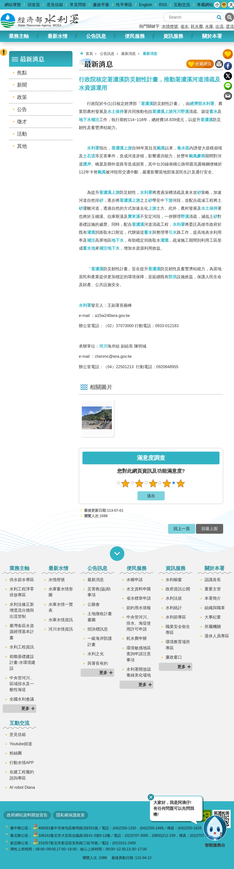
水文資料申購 (138, 589)
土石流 (89, 156)
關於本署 (212, 36)
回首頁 (34, 4)
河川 (177, 111)
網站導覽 (13, 4)
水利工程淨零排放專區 (22, 592)
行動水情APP (22, 762)
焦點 (22, 72)
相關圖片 (101, 387)
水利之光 (95, 654)
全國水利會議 (22, 699)
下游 (168, 200)
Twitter (228, 76)
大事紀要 (213, 617)
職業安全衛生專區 (178, 629)
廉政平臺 (101, 4)
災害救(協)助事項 (99, 592)
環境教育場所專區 (178, 645)
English (145, 4)
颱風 (161, 148)
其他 (22, 146)
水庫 (209, 26)
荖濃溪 (147, 103)
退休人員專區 (217, 636)
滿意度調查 (151, 458)
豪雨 (201, 156)
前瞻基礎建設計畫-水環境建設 (22, 662)
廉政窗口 (174, 657)
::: (1, 4)
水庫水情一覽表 (60, 607)
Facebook (228, 66)
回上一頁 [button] (182, 528)
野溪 (185, 111)
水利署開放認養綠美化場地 (138, 672)
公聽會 (93, 604)
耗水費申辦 (136, 638)
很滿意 (180, 483)
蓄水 (213, 111)
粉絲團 (16, 753)
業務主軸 (19, 36)
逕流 (230, 26)
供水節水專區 (22, 579)
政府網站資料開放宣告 (27, 815)
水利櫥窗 (174, 579)
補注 (91, 240)
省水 (184, 26)
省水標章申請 (138, 598)
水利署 (93, 148)
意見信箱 (55, 4)
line (228, 86)
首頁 (89, 54)
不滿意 (139, 483)
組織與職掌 (215, 608)
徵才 (22, 121)
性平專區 (124, 4)
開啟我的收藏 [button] (228, 54)
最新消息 (32, 58)
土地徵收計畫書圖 (99, 616)
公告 (22, 109)
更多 (25, 708)
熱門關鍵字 (149, 26)
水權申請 (134, 579)
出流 (219, 26)
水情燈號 (170, 26)
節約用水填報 (138, 608)
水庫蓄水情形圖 (60, 592)
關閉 (151, 797)
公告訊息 (96, 36)
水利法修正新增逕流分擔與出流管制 (22, 610)
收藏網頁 (203, 64)
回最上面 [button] (209, 528)
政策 (22, 97)
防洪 (173, 277)
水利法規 (174, 598)
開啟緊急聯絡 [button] (3, 52)
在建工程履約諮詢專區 (22, 775)
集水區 (183, 148)
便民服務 (135, 36)
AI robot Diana (22, 787)
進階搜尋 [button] (229, 17)
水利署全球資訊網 (39, 20)
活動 (22, 134)
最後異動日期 (122, 858)
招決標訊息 (97, 629)
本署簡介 (213, 598)
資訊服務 (173, 36)
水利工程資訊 (22, 647)
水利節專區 (176, 617)
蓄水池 (89, 248)
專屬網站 (205, 4)
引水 (173, 232)
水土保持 (115, 111)
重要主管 (213, 589)
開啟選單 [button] (117, 553)
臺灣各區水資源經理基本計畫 (22, 631)
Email (228, 96)
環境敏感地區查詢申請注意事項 (138, 654)
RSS (163, 4)
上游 (168, 111)
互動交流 (182, 4)
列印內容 (219, 64)
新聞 (22, 85)
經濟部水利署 (202, 103)
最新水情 (58, 36)
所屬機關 (213, 626)
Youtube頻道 (21, 744)
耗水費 (197, 26)
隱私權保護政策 (70, 815)
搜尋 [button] (219, 17)
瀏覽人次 (89, 858)
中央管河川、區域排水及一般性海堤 (22, 684)
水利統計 (174, 608)
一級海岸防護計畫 (99, 641)
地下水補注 (89, 119)
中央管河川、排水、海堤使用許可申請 (138, 623)
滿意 (166, 483)
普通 (153, 483)
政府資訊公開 (178, 589)
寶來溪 (134, 216)
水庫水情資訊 (60, 620)
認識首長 (213, 579)
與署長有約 (97, 663)
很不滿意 (125, 483)
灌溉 (91, 232)
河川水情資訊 (60, 629)
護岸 (87, 164)
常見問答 (78, 4)
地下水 (117, 240)
